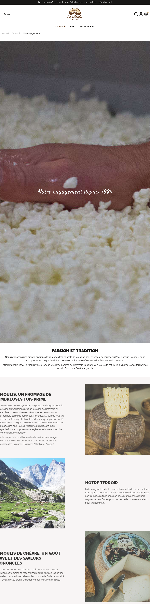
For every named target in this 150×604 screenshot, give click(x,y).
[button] (136, 14)
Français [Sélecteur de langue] (8, 14)
